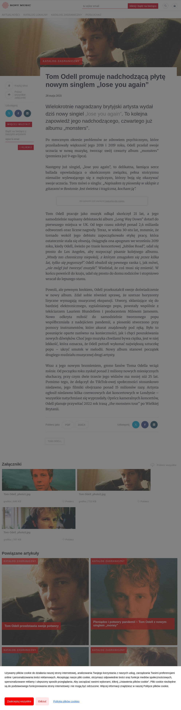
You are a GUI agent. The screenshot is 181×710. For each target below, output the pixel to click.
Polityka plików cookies (66, 701)
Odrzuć (42, 701)
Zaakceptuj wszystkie (19, 701)
